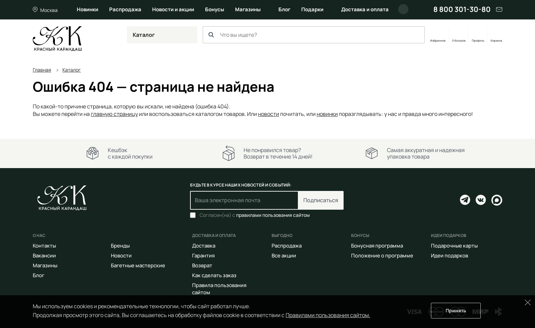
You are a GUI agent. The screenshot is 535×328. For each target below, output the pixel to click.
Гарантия (203, 255)
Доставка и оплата (365, 9)
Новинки (87, 9)
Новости (121, 255)
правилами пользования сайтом (273, 215)
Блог (284, 9)
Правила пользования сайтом (219, 289)
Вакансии (44, 255)
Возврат (202, 265)
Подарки (312, 9)
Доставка (203, 245)
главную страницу (114, 114)
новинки (327, 114)
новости (268, 114)
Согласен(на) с (255, 215)
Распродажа (125, 9)
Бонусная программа (377, 245)
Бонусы (214, 9)
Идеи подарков (449, 255)
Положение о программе (382, 255)
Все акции (284, 255)
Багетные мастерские (138, 265)
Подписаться (320, 200)
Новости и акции (173, 9)
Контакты (44, 245)
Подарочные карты (454, 245)
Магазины (248, 9)
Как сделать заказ (214, 275)
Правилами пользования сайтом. (328, 315)
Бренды (120, 245)
